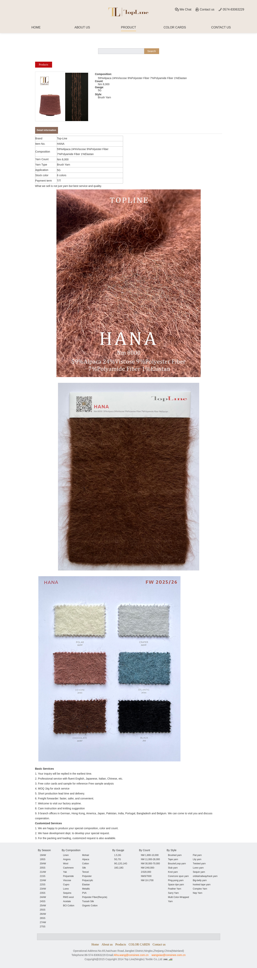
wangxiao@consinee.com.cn (168, 955)
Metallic (86, 888)
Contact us (204, 9)
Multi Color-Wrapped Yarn (178, 899)
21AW (43, 872)
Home (95, 944)
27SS (42, 926)
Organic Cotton (90, 905)
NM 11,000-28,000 (150, 859)
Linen (66, 855)
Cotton (85, 863)
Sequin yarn (199, 872)
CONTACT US (221, 27)
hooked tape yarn (202, 884)
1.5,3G (117, 855)
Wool (65, 863)
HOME (36, 27)
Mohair (85, 855)
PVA (84, 893)
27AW (43, 922)
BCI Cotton (68, 905)
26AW (43, 914)
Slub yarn (173, 867)
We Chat (183, 9)
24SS (42, 901)
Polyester (87, 876)
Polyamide (68, 876)
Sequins (67, 893)
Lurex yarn (198, 867)
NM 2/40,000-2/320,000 (148, 869)
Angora (67, 859)
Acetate (67, 901)
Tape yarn (173, 859)
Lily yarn (197, 859)
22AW (43, 880)
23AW (43, 888)
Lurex (66, 888)
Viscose (67, 880)
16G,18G (119, 867)
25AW (43, 905)
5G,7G (117, 859)
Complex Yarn (200, 888)
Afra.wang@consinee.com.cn (131, 955)
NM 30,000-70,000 (150, 863)
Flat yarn (197, 855)
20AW (43, 863)
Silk (84, 867)
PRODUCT (128, 27)
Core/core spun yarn (178, 876)
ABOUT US (82, 27)
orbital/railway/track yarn (205, 876)
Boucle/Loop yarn (177, 863)
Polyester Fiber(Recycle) (94, 897)
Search (151, 51)
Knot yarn (173, 872)
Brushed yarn (175, 855)
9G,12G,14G (120, 863)
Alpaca (85, 859)
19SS (42, 859)
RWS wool (68, 897)
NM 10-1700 (147, 880)
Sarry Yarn (173, 893)
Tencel (85, 872)
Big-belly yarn (200, 880)
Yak (65, 872)
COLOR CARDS (175, 27)
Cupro (66, 884)
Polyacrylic (87, 880)
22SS (42, 884)
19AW (43, 855)
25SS (42, 909)
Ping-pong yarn (176, 880)
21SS (42, 876)
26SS (42, 918)
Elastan (86, 884)
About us (107, 944)
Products (43, 64)
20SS (42, 867)
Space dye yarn (176, 884)
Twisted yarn (199, 863)
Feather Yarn (174, 888)
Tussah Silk (88, 901)
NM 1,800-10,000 (150, 855)
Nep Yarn (197, 893)
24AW (43, 897)
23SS (42, 893)
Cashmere (68, 867)
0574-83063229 (231, 9)
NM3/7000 (146, 876)
